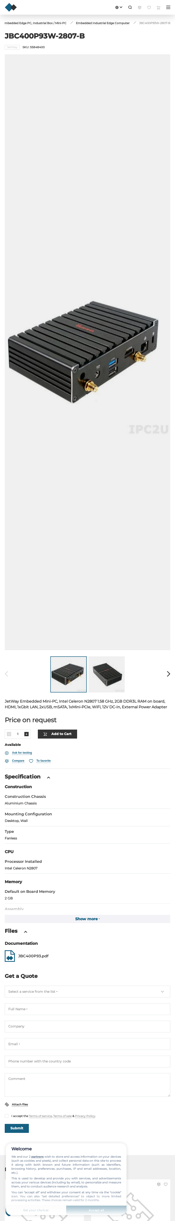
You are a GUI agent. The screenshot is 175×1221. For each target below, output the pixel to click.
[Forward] (168, 658)
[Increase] (26, 719)
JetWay (12, 47)
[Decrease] (9, 719)
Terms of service (40, 1100)
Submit (16, 1113)
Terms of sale (62, 1100)
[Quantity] (17, 719)
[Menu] (168, 7)
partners (37, 1156)
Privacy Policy (85, 1100)
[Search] (130, 7)
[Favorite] (40, 746)
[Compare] (14, 746)
